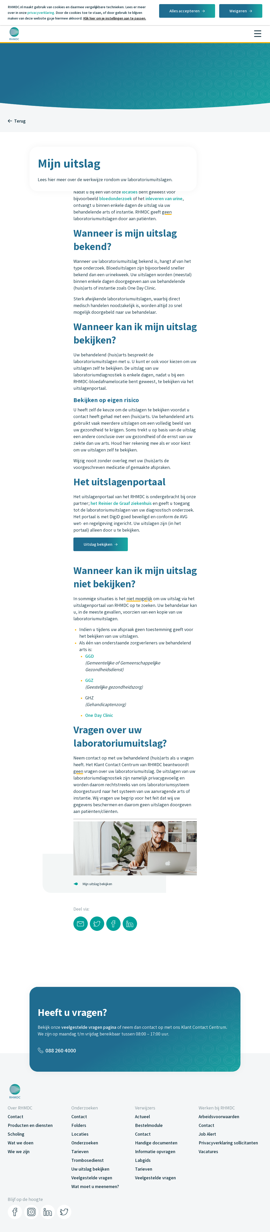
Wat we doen (20, 1143)
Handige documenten (156, 1143)
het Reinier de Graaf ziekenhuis (121, 503)
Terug (17, 121)
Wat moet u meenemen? (95, 1186)
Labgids (143, 1160)
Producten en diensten (30, 1125)
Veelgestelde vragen (91, 1178)
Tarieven (80, 1151)
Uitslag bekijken (98, 544)
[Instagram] (31, 1212)
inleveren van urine (164, 198)
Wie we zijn (19, 1151)
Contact (15, 1116)
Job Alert (207, 1134)
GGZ (89, 680)
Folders (78, 1125)
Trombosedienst (87, 1160)
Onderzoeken (84, 1143)
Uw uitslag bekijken (90, 1169)
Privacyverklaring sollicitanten (228, 1143)
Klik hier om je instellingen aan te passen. (114, 18)
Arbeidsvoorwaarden (219, 1116)
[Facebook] (15, 1212)
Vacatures (208, 1151)
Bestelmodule (149, 1125)
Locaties (80, 1134)
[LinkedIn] (48, 1212)
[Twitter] (64, 1212)
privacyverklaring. (41, 12)
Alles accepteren (184, 11)
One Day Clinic (99, 715)
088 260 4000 (57, 1050)
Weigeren (238, 11)
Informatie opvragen (155, 1151)
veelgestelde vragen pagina (88, 1027)
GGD (89, 656)
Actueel (142, 1116)
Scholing (16, 1134)
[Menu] (257, 33)
